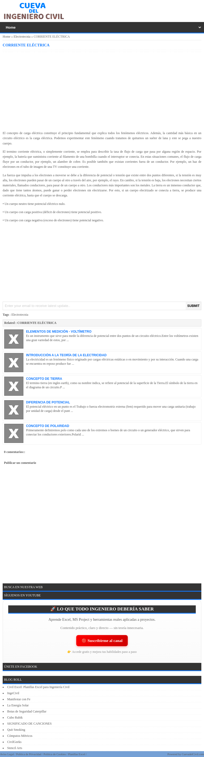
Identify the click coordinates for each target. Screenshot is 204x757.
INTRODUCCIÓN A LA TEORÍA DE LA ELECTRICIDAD (66, 355)
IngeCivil (13, 693)
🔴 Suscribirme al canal (102, 641)
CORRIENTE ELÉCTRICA (26, 45)
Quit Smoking (16, 730)
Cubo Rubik (15, 717)
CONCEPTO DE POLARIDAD (47, 426)
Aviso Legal (7, 754)
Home (6, 36)
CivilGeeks (14, 742)
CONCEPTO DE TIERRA (44, 379)
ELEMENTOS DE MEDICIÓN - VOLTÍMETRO (58, 331)
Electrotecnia (22, 36)
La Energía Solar (18, 705)
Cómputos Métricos (19, 736)
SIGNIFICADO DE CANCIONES (29, 723)
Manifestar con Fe (18, 699)
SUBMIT (193, 306)
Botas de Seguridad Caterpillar (26, 711)
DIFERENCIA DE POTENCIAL (48, 402)
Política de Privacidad (28, 754)
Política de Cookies (55, 754)
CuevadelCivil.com (193, 754)
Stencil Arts (14, 748)
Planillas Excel (76, 754)
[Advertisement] (102, 90)
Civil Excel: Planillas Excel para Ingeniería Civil (38, 687)
